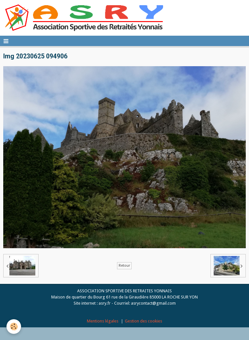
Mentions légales (102, 321)
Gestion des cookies (143, 321)
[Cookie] (13, 326)
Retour (124, 265)
